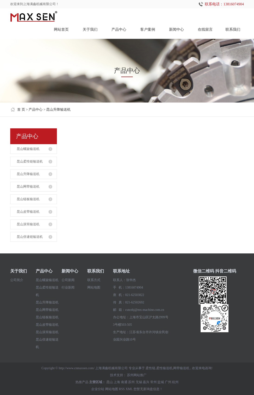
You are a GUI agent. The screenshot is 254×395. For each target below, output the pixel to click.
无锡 (139, 382)
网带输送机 (181, 368)
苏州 (131, 382)
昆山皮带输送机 (28, 211)
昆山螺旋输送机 (28, 149)
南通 (124, 382)
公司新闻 (68, 280)
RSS (122, 389)
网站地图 (93, 287)
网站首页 (61, 29)
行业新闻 (68, 287)
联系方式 (93, 280)
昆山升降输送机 (58, 109)
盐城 (160, 382)
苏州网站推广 (137, 375)
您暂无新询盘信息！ (148, 389)
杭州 (175, 382)
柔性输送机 (164, 368)
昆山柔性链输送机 (30, 161)
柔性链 (150, 368)
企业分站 (97, 389)
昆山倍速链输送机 (30, 237)
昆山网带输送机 (28, 186)
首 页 (21, 109)
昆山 (109, 382)
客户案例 (147, 29)
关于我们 (90, 29)
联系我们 (232, 29)
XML (129, 389)
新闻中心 (176, 29)
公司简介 (16, 280)
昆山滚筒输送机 (28, 224)
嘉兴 (146, 382)
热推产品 (81, 382)
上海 (117, 382)
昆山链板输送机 (28, 199)
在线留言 (205, 29)
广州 (168, 382)
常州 (153, 382)
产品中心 (118, 29)
